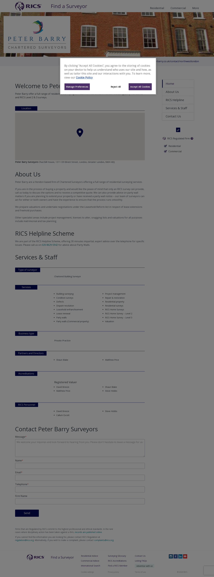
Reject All (116, 86)
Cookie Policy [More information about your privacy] (84, 77)
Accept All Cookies (140, 86)
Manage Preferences (77, 86)
